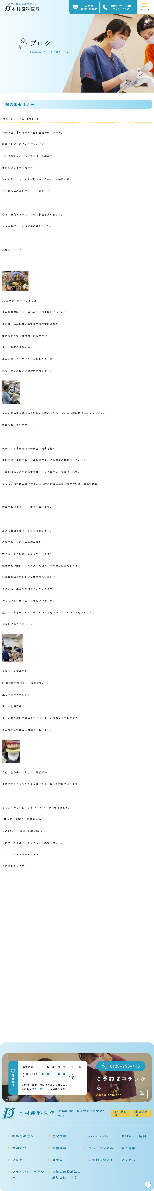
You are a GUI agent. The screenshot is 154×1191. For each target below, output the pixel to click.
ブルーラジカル (101, 1148)
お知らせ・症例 (133, 1136)
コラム (57, 1160)
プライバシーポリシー (28, 1174)
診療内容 (59, 1148)
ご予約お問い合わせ (89, 7)
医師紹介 (19, 1148)
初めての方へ (23, 1136)
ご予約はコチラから (122, 1086)
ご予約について (101, 1160)
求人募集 (128, 1148)
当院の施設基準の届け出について (66, 1174)
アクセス (128, 1160)
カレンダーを (42, 1088)
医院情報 (59, 1136)
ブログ (17, 1160)
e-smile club (100, 1136)
